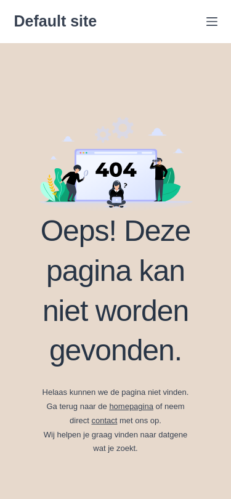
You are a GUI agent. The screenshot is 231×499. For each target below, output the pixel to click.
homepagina (131, 406)
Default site (55, 21)
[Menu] (211, 21)
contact (104, 420)
